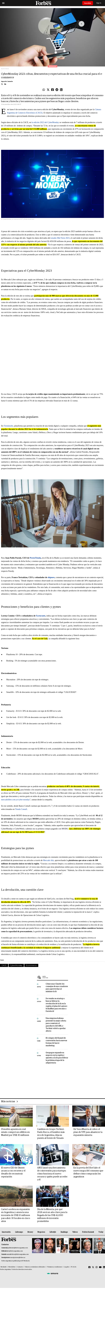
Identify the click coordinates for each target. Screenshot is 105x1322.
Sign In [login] (99, 3)
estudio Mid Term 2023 (60, 238)
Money (30, 1232)
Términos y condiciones (54, 1267)
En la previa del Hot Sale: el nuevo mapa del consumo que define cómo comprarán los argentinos (88, 1172)
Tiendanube (8, 426)
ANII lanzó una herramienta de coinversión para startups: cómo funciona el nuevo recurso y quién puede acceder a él (52, 1174)
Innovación (6, 1232)
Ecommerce (31, 965)
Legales (66, 1267)
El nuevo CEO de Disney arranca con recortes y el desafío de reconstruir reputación (13, 1172)
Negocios (41, 1232)
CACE (4, 965)
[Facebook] (89, 1267)
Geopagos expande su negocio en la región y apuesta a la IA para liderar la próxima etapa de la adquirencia (57, 1058)
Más (55, 977)
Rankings (64, 1232)
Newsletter (11, 1267)
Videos (75, 1232)
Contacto (20, 1267)
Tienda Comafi (21, 809)
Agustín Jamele (7, 81)
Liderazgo (19, 1232)
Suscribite (88, 3)
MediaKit (3, 1267)
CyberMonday (16, 965)
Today (100, 1232)
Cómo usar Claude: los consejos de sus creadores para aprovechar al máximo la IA (57, 988)
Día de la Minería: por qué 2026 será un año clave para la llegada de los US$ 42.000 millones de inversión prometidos (52, 1215)
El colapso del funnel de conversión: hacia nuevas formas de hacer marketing (56, 1042)
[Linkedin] (104, 1267)
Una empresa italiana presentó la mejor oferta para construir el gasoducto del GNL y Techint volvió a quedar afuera (56, 1024)
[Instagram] (97, 1267)
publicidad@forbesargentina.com (18, 1248)
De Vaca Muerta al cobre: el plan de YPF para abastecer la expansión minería (87, 1132)
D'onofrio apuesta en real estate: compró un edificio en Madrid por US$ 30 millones (15, 1132)
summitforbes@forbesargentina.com (17, 1254)
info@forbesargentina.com (15, 1251)
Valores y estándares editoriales (35, 1267)
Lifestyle (53, 1232)
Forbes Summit (88, 1232)
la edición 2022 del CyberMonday (45, 122)
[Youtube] (100, 1267)
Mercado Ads (48, 860)
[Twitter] (93, 1267)
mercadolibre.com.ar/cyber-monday (15, 800)
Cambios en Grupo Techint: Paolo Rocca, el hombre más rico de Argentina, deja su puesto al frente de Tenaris (51, 1133)
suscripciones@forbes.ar (17, 1257)
